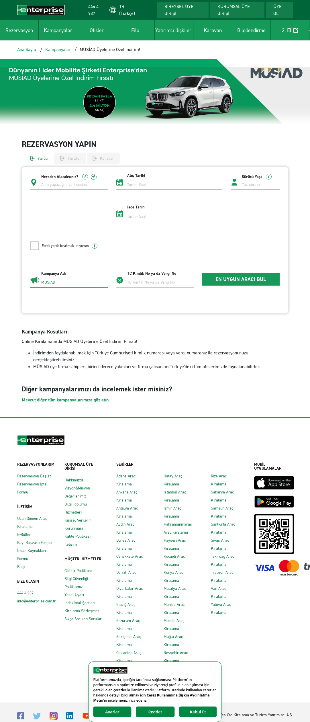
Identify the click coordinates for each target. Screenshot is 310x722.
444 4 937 (25, 593)
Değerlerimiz (75, 496)
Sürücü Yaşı (257, 176)
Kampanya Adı (53, 274)
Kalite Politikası (77, 536)
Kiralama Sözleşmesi (82, 611)
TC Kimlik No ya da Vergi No (151, 274)
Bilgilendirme (251, 30)
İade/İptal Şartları (79, 603)
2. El (290, 30)
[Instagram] (54, 715)
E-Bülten (24, 534)
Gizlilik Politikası (78, 570)
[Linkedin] (69, 716)
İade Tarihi (136, 207)
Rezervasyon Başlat (34, 476)
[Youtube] (86, 715)
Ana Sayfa (26, 49)
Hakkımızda (74, 480)
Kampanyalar (58, 30)
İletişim (70, 544)
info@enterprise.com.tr (36, 601)
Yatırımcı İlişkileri (174, 30)
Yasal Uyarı (74, 595)
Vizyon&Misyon (77, 488)
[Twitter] (37, 716)
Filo (135, 30)
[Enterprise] (41, 10)
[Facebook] (20, 716)
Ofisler (97, 30)
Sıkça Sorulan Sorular (83, 619)
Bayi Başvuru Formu (34, 542)
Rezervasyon (19, 30)
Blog (21, 566)
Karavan (213, 30)
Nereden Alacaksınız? (69, 177)
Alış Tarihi (136, 176)
